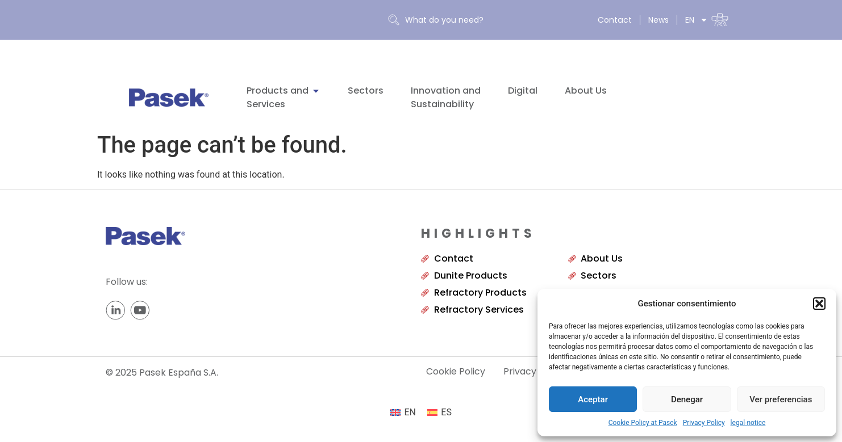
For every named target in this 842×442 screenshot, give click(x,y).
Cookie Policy (455, 371)
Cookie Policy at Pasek (642, 423)
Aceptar (593, 399)
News (658, 20)
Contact (615, 20)
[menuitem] (706, 20)
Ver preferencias (780, 399)
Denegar (687, 399)
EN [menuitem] (410, 412)
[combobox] (479, 20)
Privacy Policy (704, 423)
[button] (819, 303)
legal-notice (748, 423)
